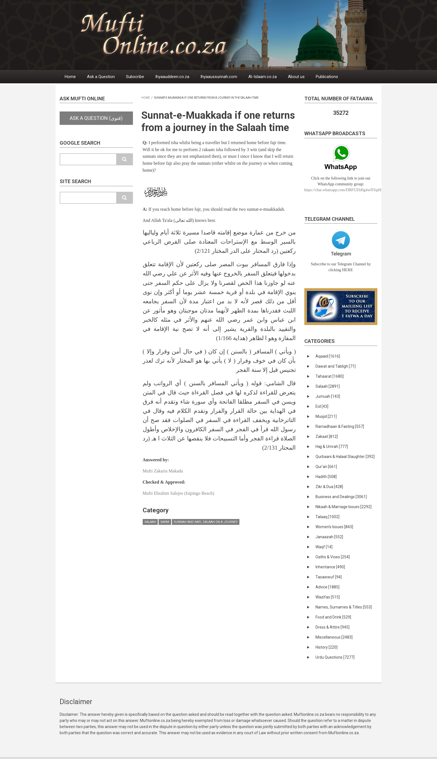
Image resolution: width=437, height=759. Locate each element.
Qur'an (326, 466)
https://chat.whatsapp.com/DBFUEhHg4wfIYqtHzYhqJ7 (348, 190)
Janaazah (329, 537)
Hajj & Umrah (331, 446)
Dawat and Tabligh (335, 366)
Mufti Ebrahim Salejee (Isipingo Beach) (178, 493)
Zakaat (326, 436)
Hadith (326, 476)
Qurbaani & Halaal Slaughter (345, 456)
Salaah (150, 522)
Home (70, 76)
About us (296, 76)
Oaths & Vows (332, 557)
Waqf (323, 547)
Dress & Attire (332, 627)
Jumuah (327, 396)
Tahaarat (329, 376)
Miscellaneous (334, 637)
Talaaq (327, 517)
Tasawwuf (328, 577)
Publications (327, 76)
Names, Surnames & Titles (343, 607)
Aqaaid (327, 356)
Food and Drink (333, 617)
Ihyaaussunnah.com (218, 76)
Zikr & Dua (329, 486)
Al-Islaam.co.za (262, 76)
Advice (327, 587)
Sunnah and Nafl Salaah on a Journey (206, 522)
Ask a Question (101, 76)
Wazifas (327, 597)
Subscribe (135, 76)
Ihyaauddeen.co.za (172, 76)
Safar (164, 522)
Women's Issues (334, 527)
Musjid (326, 416)
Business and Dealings (341, 496)
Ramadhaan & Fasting (339, 426)
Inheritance (330, 567)
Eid (321, 406)
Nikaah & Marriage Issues (343, 507)
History (326, 647)
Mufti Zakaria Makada (163, 471)
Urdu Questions (335, 657)
